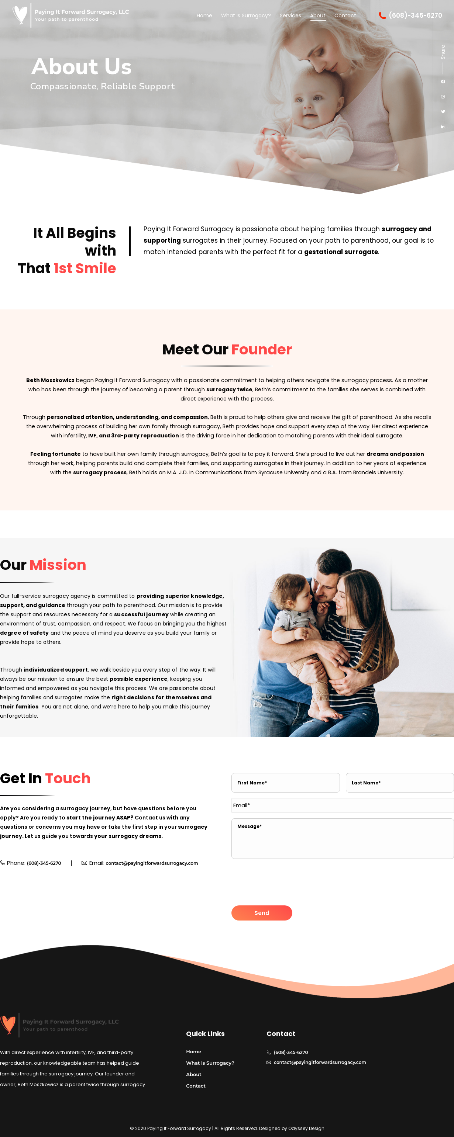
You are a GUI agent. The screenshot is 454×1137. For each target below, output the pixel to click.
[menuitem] (204, 15)
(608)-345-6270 (410, 15)
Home (193, 1051)
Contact (196, 1086)
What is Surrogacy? (210, 1063)
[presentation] (287, 882)
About (193, 1074)
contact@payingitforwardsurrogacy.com (152, 863)
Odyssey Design (306, 1128)
